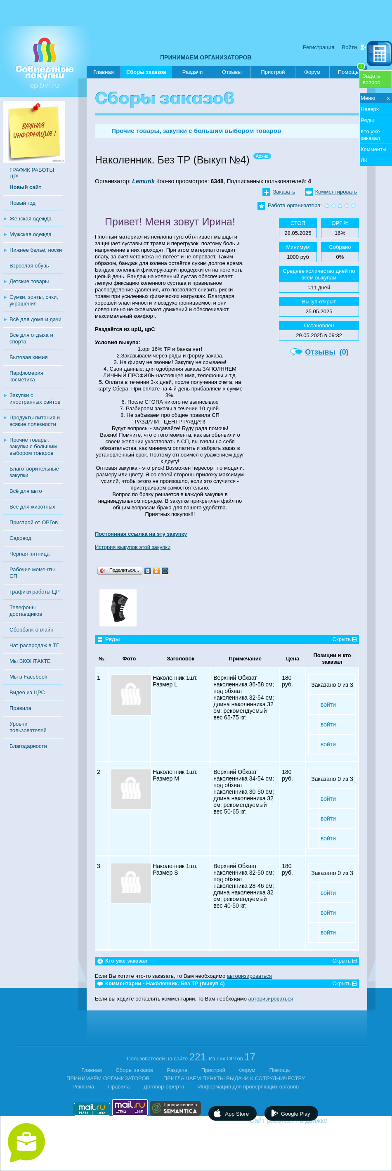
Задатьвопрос (371, 79)
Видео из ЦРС (27, 692)
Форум (312, 72)
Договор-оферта (164, 1086)
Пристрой (273, 72)
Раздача (177, 1070)
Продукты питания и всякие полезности (34, 420)
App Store (237, 1114)
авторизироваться (249, 976)
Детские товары (29, 281)
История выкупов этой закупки (132, 547)
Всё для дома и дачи (35, 319)
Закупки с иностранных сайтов (34, 398)
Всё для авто (25, 491)
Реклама (83, 1086)
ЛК (364, 160)
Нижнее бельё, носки (35, 250)
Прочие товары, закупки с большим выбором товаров (33, 446)
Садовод (20, 538)
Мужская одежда (30, 234)
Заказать (284, 192)
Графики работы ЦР (34, 592)
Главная (103, 72)
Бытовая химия (28, 357)
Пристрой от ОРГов (33, 522)
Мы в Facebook (28, 677)
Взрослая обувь (29, 266)
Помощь (351, 70)
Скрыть (342, 639)
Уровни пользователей (28, 727)
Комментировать (336, 192)
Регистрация (318, 47)
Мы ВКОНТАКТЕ (30, 661)
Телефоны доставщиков (25, 610)
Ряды (367, 120)
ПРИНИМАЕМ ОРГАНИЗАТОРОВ (205, 57)
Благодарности (28, 746)
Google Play (295, 1114)
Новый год (22, 203)
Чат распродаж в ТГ (34, 645)
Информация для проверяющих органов (248, 1086)
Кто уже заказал (370, 134)
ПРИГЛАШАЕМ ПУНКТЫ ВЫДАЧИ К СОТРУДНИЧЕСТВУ (234, 1078)
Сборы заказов (146, 73)
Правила (20, 708)
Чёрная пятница (29, 554)
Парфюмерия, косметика (27, 376)
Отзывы (232, 72)
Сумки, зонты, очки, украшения (33, 300)
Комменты (373, 149)
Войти (349, 47)
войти (328, 704)
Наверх (370, 109)
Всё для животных (32, 507)
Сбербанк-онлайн (31, 630)
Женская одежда (30, 218)
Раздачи (192, 72)
